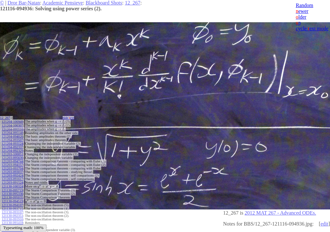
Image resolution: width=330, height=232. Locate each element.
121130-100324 (12, 186)
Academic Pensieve (62, 2)
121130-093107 (12, 212)
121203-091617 (12, 179)
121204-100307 (12, 125)
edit (324, 224)
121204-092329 (12, 150)
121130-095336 (12, 194)
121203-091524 (12, 182)
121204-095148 (12, 133)
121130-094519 (12, 201)
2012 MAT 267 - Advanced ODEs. (280, 213)
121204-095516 (12, 129)
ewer (302, 11)
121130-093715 (12, 208)
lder (301, 17)
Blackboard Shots (104, 2)
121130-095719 (12, 190)
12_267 (132, 2)
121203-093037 (12, 172)
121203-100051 (12, 154)
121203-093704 (12, 168)
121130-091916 (12, 219)
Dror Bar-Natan (23, 2)
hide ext (68, 118)
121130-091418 (12, 223)
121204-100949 (12, 121)
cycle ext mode (312, 28)
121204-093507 (12, 140)
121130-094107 (12, 205)
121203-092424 (12, 175)
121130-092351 (12, 216)
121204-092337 (12, 147)
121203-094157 (12, 165)
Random (304, 5)
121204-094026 (12, 136)
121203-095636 (12, 158)
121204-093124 (12, 143)
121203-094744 (12, 161)
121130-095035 (12, 197)
